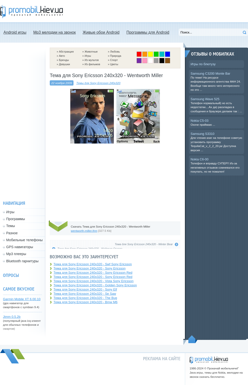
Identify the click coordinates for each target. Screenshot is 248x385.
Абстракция (66, 51)
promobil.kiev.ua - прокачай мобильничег (209, 360)
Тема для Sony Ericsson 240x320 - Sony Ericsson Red (92, 272)
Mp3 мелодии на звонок (54, 32)
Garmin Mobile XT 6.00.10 (22, 299)
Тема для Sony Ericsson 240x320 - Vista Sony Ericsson (93, 281)
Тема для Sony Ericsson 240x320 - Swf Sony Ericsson (92, 264)
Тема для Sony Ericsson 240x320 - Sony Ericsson (89, 268)
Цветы (114, 64)
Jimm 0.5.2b (12, 317)
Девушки (64, 64)
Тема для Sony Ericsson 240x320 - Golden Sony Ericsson (95, 285)
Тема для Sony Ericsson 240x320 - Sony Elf (85, 289)
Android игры (14, 32)
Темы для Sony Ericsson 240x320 (98, 83)
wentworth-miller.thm (84, 230)
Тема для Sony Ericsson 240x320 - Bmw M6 (85, 302)
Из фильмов (92, 64)
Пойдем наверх (193, 339)
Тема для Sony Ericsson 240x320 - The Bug (85, 298)
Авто (62, 55)
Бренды (64, 60)
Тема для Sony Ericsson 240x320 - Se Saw (84, 294)
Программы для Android (147, 32)
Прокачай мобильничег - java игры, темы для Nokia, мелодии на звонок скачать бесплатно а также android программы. (31, 11)
